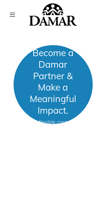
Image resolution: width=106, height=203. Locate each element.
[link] (53, 14)
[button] (14, 14)
